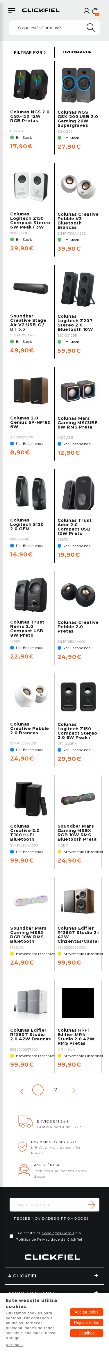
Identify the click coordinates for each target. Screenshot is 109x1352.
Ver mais (14, 1345)
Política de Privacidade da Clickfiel (49, 1239)
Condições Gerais (58, 1233)
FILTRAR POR (28, 52)
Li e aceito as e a (49, 1236)
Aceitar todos (87, 1312)
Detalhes (86, 1333)
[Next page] (74, 1090)
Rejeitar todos (86, 1322)
